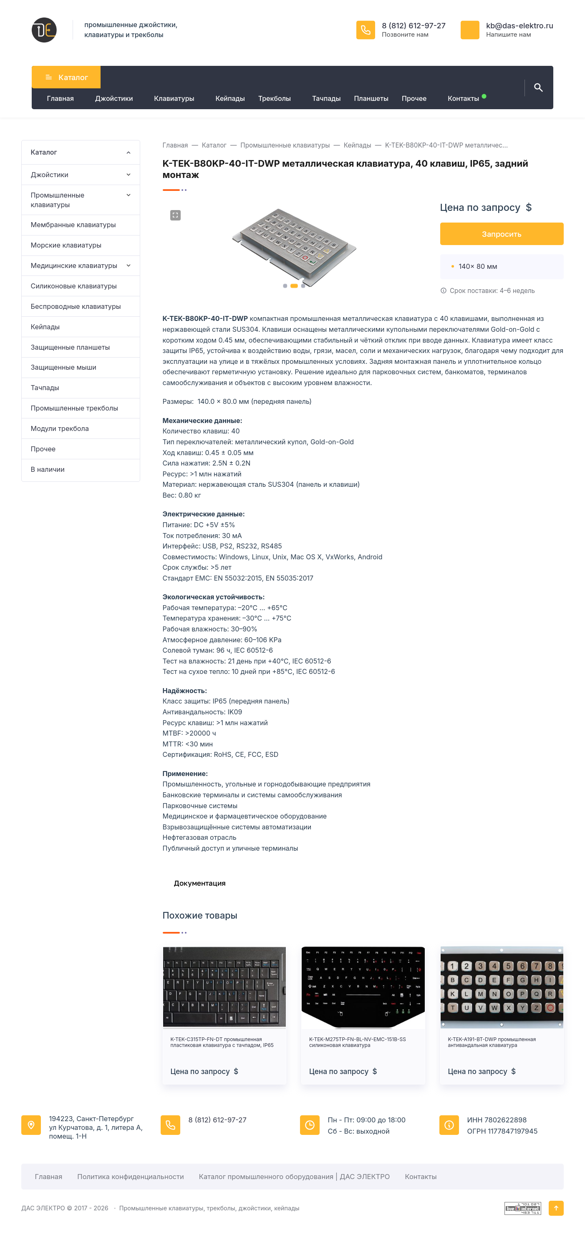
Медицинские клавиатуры (74, 265)
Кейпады (45, 327)
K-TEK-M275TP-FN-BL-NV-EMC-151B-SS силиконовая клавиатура (357, 1042)
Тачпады (45, 387)
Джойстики (49, 174)
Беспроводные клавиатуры (76, 306)
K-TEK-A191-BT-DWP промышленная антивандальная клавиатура (492, 1042)
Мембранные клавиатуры (73, 224)
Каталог (66, 77)
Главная (48, 1176)
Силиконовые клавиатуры (74, 286)
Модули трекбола (60, 428)
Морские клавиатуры (66, 245)
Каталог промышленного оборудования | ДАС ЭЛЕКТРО (294, 1176)
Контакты (420, 1176)
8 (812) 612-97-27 (414, 25)
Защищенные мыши (63, 367)
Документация (200, 883)
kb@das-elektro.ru (519, 25)
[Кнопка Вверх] (556, 1208)
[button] (285, 286)
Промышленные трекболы (75, 408)
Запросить (502, 233)
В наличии (48, 469)
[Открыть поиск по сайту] (537, 88)
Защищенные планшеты (70, 347)
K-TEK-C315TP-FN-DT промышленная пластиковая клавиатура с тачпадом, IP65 (222, 1042)
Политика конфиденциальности (130, 1176)
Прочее (43, 449)
